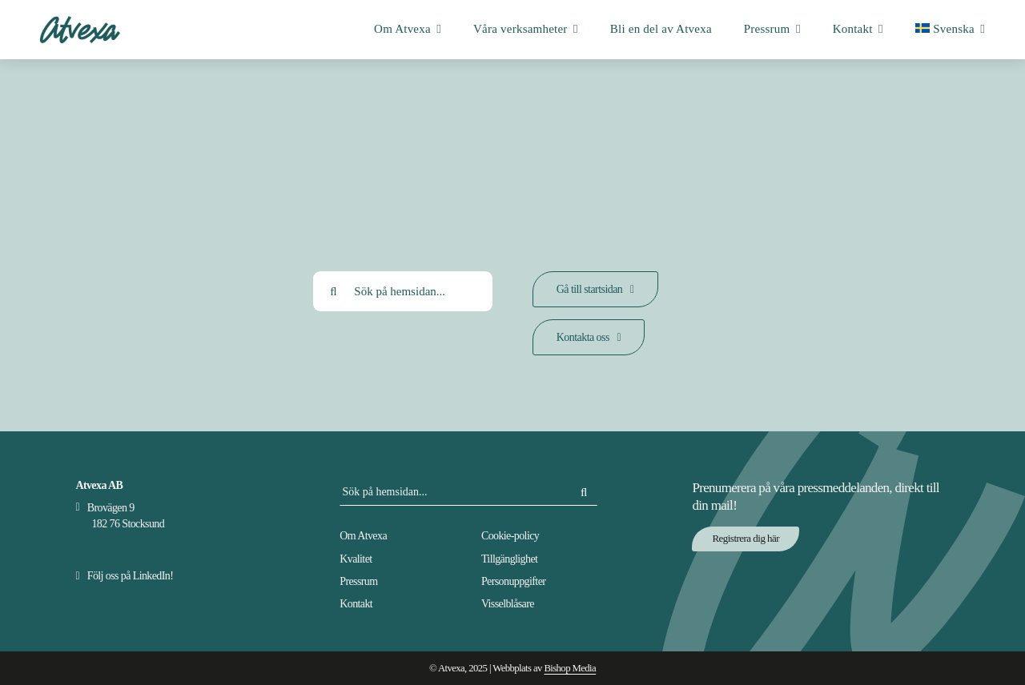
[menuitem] (950, 30)
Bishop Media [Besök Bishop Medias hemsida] (570, 668)
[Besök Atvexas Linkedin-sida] (124, 576)
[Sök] (333, 291)
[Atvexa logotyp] (80, 21)
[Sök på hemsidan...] (402, 291)
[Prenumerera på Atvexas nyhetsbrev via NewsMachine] (745, 539)
